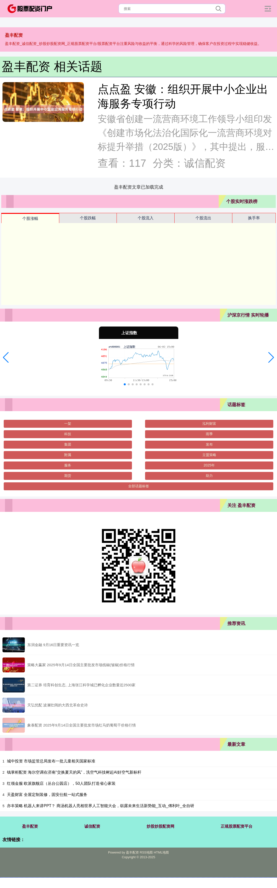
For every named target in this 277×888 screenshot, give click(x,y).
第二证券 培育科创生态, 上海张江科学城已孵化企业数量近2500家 (81, 685)
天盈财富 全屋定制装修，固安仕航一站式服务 (47, 794)
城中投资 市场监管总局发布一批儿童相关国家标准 (51, 761)
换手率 (254, 218)
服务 (67, 465)
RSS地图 (146, 852)
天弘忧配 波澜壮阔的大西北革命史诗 (57, 705)
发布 (209, 444)
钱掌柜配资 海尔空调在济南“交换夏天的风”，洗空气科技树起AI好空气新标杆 (74, 772)
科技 (67, 434)
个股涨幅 (30, 218)
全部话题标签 (138, 486)
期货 (67, 476)
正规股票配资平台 (236, 826)
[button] (5, 357)
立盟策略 (209, 455)
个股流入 (146, 218)
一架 (67, 424)
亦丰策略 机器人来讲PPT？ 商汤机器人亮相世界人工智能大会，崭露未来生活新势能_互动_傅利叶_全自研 (100, 806)
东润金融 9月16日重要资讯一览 (53, 645)
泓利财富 (209, 424)
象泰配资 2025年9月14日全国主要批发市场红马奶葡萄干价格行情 (81, 725)
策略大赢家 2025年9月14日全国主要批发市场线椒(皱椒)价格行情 (81, 665)
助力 (209, 476)
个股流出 (203, 218)
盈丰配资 (30, 826)
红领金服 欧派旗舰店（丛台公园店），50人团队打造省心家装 (61, 783)
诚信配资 (92, 826)
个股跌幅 (88, 218)
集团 (67, 444)
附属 (67, 455)
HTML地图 (161, 852)
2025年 (209, 465)
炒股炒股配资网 (160, 826)
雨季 (209, 434)
